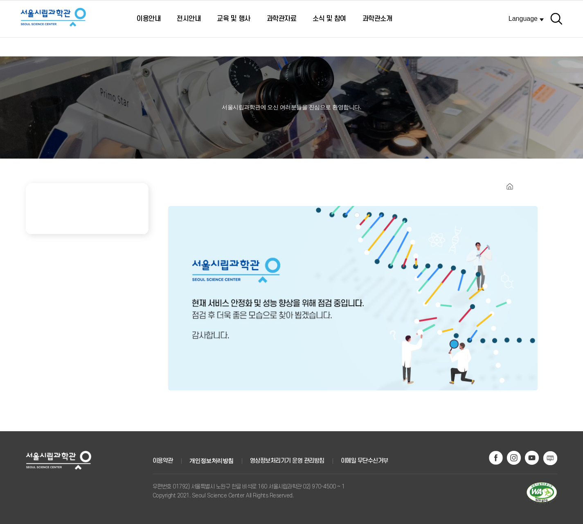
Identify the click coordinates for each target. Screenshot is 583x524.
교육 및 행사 (233, 18)
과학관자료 (282, 18)
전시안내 (188, 18)
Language (523, 18)
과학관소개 (377, 18)
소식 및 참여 (329, 18)
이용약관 (163, 460)
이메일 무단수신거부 (364, 460)
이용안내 (148, 18)
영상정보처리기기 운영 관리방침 (287, 460)
